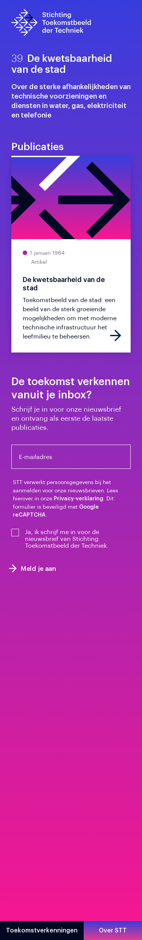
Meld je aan (32, 568)
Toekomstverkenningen (42, 930)
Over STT (113, 930)
